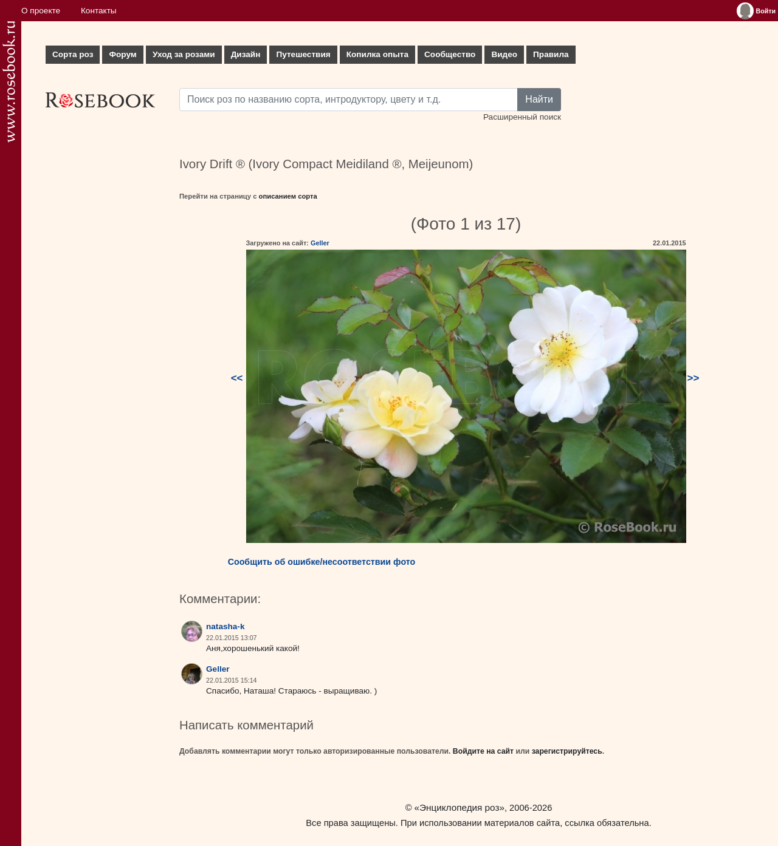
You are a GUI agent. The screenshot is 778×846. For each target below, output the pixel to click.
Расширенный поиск (522, 116)
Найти (539, 99)
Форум (122, 54)
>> (693, 378)
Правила (551, 54)
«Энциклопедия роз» (459, 807)
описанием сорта (288, 196)
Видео (504, 54)
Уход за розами (184, 54)
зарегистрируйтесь (567, 751)
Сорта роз (72, 54)
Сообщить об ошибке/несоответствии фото (322, 562)
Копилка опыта (377, 54)
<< (237, 378)
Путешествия (303, 54)
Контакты (99, 10)
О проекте (40, 10)
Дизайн (246, 54)
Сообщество (449, 54)
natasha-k (225, 626)
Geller (320, 243)
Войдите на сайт (483, 751)
